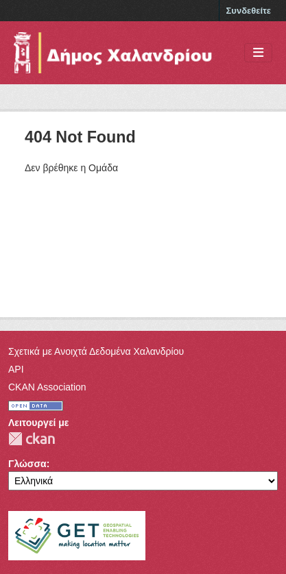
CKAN (31, 439)
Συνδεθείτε (248, 10)
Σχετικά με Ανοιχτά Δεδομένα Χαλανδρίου (96, 351)
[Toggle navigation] (258, 53)
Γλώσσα (27, 463)
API (16, 369)
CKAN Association (47, 387)
